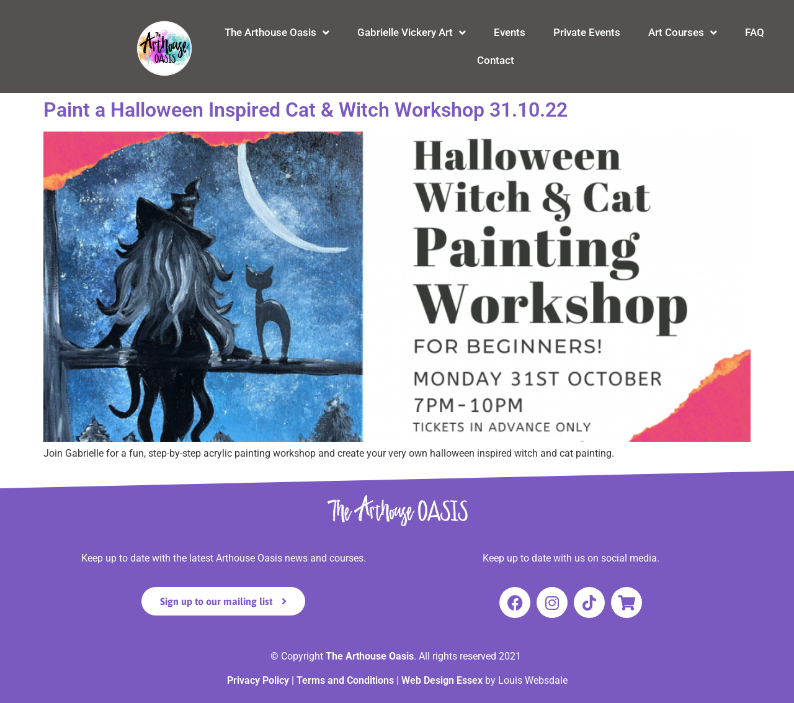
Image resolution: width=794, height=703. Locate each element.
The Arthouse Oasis (277, 32)
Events (509, 32)
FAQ (754, 32)
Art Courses (682, 32)
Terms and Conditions (345, 680)
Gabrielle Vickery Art (411, 32)
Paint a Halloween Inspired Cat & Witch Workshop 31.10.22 (305, 110)
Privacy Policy (258, 680)
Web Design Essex (443, 680)
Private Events (586, 32)
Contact (495, 60)
